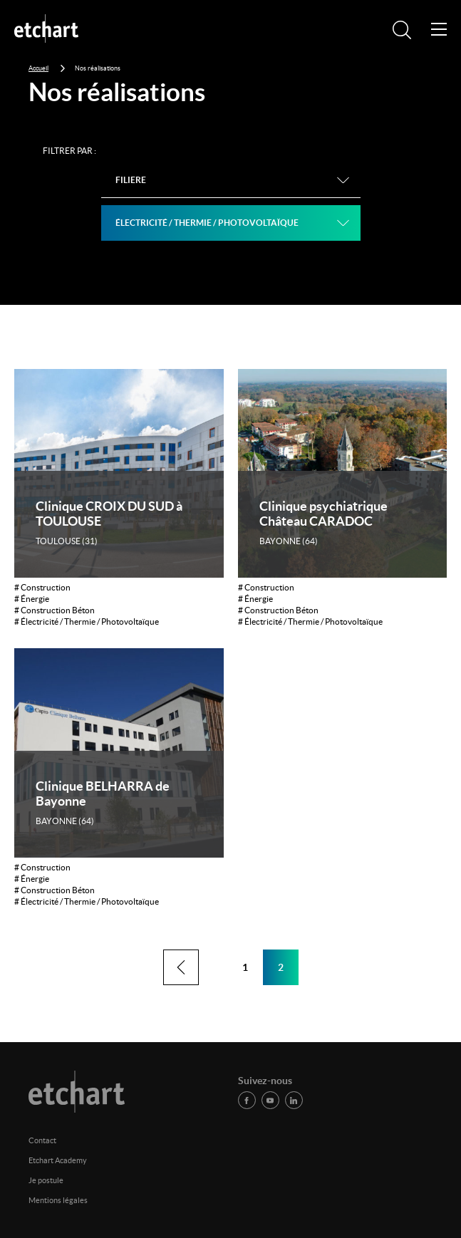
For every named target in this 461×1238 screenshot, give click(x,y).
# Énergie (31, 598)
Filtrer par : (69, 150)
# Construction (42, 587)
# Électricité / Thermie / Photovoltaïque (86, 621)
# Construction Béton (54, 610)
